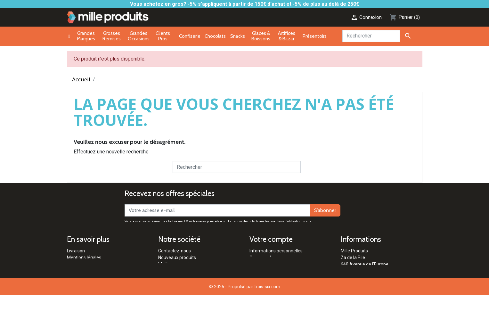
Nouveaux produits (177, 257)
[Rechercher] (371, 36)
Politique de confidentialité (93, 277)
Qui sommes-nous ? (178, 291)
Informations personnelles (276, 250)
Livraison (76, 250)
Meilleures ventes (176, 264)
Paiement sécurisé (86, 264)
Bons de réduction (267, 277)
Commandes (262, 257)
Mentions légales (84, 257)
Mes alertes (261, 284)
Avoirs (255, 264)
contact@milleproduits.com (368, 284)
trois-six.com (267, 318)
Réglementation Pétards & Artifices (194, 284)
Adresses (259, 271)
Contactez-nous (174, 250)
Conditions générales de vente (97, 271)
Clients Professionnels (180, 277)
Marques (167, 271)
